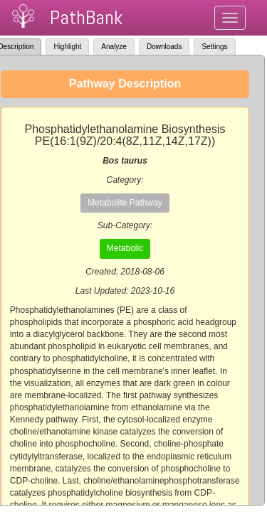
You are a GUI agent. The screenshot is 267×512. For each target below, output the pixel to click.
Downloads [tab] (164, 46)
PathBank (86, 17)
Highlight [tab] (67, 46)
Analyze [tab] (114, 46)
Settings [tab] (214, 46)
